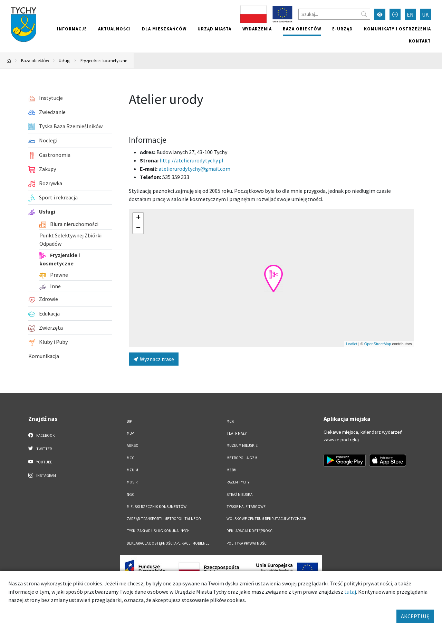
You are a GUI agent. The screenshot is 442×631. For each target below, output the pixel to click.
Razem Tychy (238, 482)
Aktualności (114, 28)
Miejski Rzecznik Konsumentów (156, 506)
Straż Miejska (239, 494)
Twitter (40, 448)
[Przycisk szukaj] (364, 14)
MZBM (232, 470)
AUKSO (132, 445)
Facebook (41, 435)
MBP (130, 433)
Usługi (64, 60)
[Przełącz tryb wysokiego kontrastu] (379, 14)
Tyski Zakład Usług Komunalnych (158, 530)
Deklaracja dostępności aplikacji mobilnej (168, 543)
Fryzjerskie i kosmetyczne (103, 60)
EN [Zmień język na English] (410, 14)
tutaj (350, 591)
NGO (131, 494)
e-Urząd (342, 28)
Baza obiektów (302, 28)
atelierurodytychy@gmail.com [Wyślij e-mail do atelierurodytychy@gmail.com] (194, 168)
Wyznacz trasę (153, 359)
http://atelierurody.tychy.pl (191, 160)
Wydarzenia (257, 28)
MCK (230, 421)
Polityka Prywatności (247, 543)
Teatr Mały (237, 433)
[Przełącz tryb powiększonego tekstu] (395, 14)
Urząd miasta (214, 28)
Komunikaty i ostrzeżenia (397, 28)
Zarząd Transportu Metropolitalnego (164, 518)
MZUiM (132, 470)
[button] (273, 278)
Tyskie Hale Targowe (246, 506)
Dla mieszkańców (164, 28)
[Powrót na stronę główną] (8, 60)
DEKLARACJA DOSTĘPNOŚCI (250, 530)
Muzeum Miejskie (242, 445)
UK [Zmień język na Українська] (425, 14)
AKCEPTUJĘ (415, 616)
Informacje (72, 28)
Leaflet (351, 344)
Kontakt (420, 41)
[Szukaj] (334, 14)
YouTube (40, 462)
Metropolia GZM (242, 457)
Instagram (42, 475)
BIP (129, 421)
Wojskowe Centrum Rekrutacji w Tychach (266, 518)
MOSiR (132, 482)
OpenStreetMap (377, 344)
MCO (131, 457)
